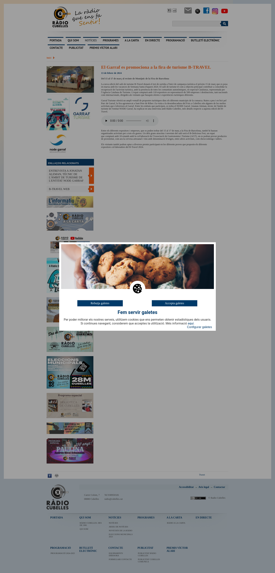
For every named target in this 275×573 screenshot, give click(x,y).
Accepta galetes (174, 303)
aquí (191, 323)
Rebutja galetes (100, 303)
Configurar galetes (199, 327)
